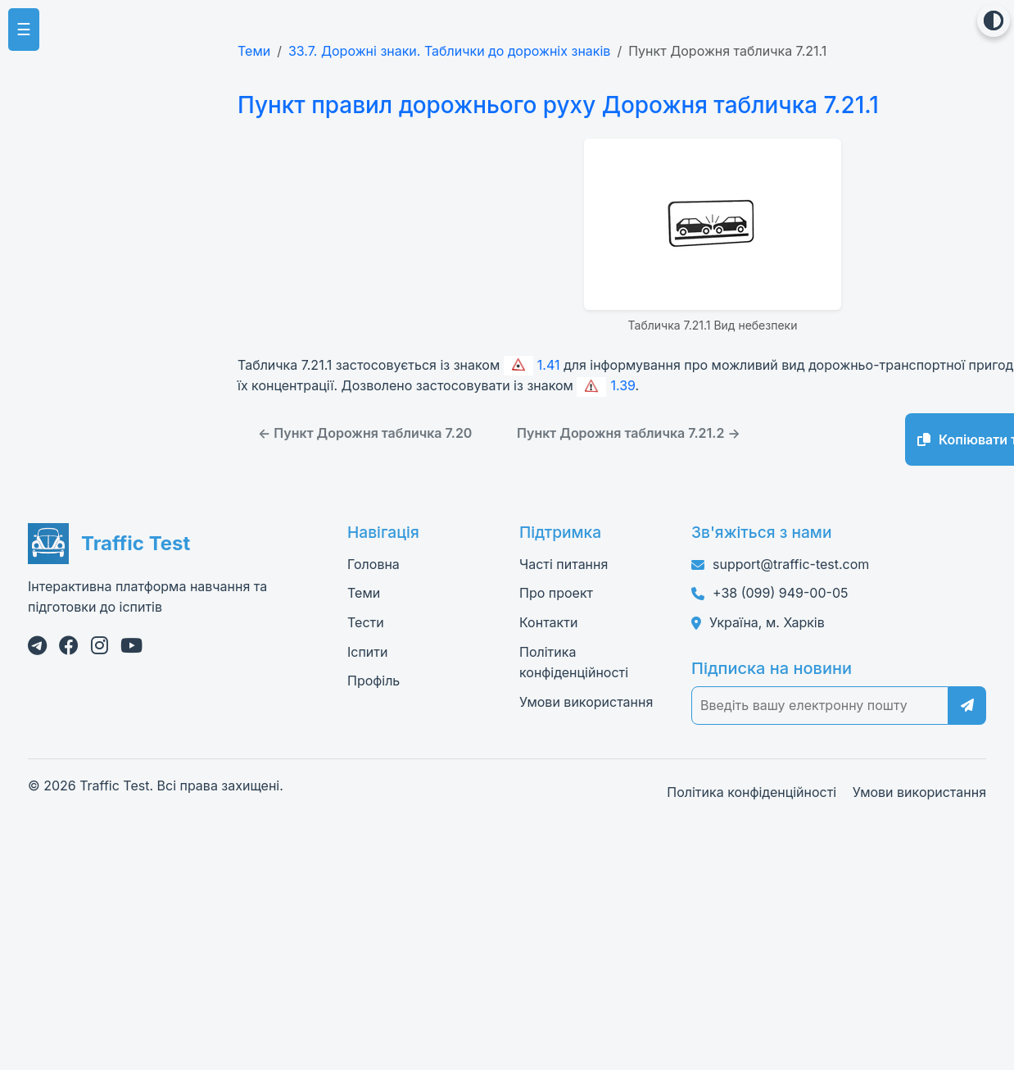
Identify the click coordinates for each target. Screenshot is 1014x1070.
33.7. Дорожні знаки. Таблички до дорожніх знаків (449, 51)
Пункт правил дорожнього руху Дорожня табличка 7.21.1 (552, 105)
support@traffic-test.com (791, 564)
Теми (254, 51)
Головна (373, 564)
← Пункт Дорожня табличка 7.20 (365, 433)
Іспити (367, 652)
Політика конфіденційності (751, 792)
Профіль (373, 680)
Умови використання (586, 702)
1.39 (606, 385)
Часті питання (563, 564)
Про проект (556, 593)
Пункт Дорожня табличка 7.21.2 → (628, 433)
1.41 (532, 365)
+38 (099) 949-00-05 (780, 593)
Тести (365, 622)
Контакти (548, 622)
